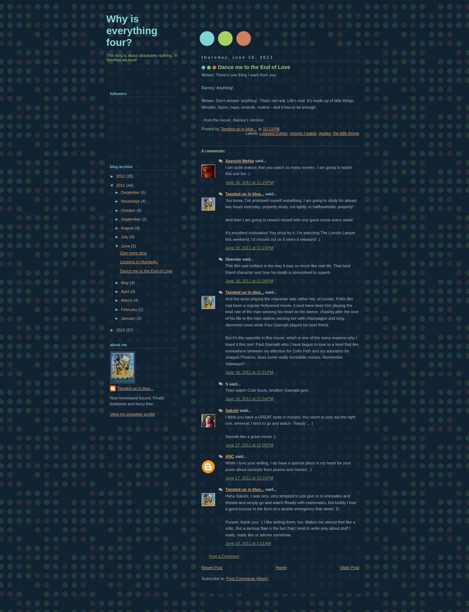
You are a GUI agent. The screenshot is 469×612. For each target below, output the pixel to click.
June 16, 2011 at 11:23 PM (249, 248)
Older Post (349, 567)
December (131, 192)
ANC (229, 456)
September (131, 219)
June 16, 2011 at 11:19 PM (249, 182)
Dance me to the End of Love (146, 271)
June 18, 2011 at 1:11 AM (248, 543)
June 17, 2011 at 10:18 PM (249, 478)
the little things (346, 133)
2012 (121, 176)
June (126, 246)
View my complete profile (132, 414)
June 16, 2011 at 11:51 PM (249, 372)
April (125, 291)
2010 (121, 330)
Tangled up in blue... (244, 194)
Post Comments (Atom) (247, 578)
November (131, 201)
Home (281, 567)
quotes (325, 133)
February (129, 309)
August (127, 228)
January (128, 318)
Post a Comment (224, 556)
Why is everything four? (132, 30)
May (125, 282)
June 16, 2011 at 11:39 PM (249, 281)
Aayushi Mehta (239, 161)
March (127, 300)
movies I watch (303, 133)
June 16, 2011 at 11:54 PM (249, 398)
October (128, 210)
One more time (133, 253)
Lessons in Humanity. (139, 262)
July (125, 237)
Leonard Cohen (274, 133)
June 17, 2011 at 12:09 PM (249, 445)
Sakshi (232, 410)
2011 (121, 185)
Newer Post (212, 567)
